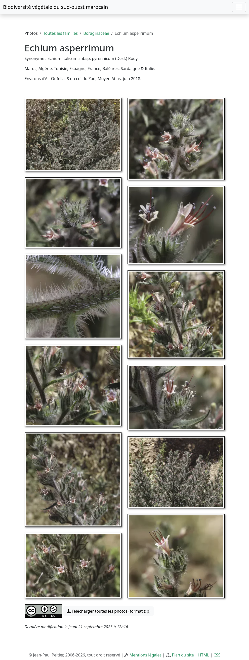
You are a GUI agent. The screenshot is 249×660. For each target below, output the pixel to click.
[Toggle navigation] (239, 7)
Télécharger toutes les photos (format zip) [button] (108, 611)
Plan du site (183, 655)
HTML (203, 655)
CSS (217, 655)
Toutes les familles (60, 33)
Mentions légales (146, 655)
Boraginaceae (96, 33)
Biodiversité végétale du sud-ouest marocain (55, 7)
